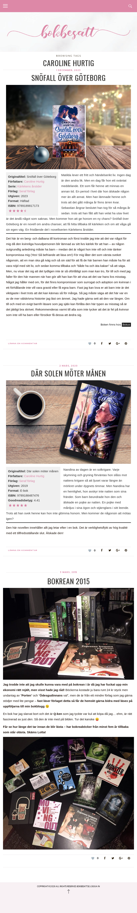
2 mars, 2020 (68, 366)
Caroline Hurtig (34, 181)
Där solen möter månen (68, 373)
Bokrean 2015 (68, 581)
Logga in (95, 886)
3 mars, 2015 (68, 572)
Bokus (126, 324)
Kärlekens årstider (29, 186)
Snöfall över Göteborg (68, 77)
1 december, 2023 (68, 70)
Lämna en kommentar (22, 343)
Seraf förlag (27, 191)
